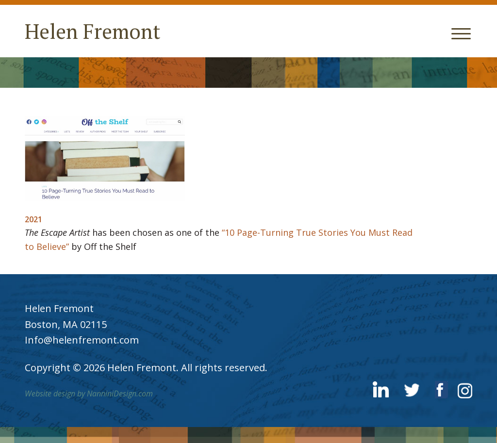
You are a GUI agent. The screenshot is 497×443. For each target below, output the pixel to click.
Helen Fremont (93, 31)
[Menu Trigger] (461, 33)
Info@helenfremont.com (82, 339)
